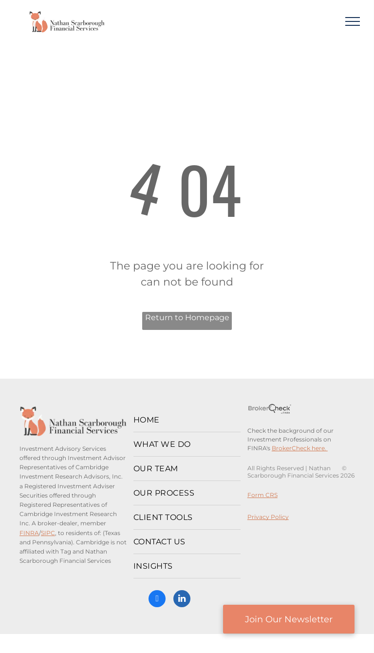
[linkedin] (181, 600)
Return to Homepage (187, 317)
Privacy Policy (268, 516)
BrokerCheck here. (300, 448)
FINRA (29, 533)
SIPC (48, 533)
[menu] (352, 21)
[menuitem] (187, 420)
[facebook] (157, 600)
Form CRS (262, 495)
